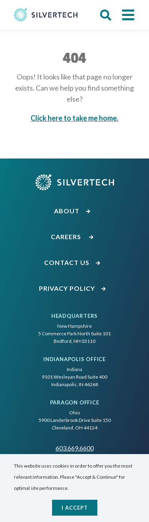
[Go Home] (45, 14)
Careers (72, 236)
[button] (105, 15)
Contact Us (72, 262)
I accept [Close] (75, 508)
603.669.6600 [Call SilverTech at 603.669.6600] (75, 448)
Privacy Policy (72, 288)
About (72, 210)
